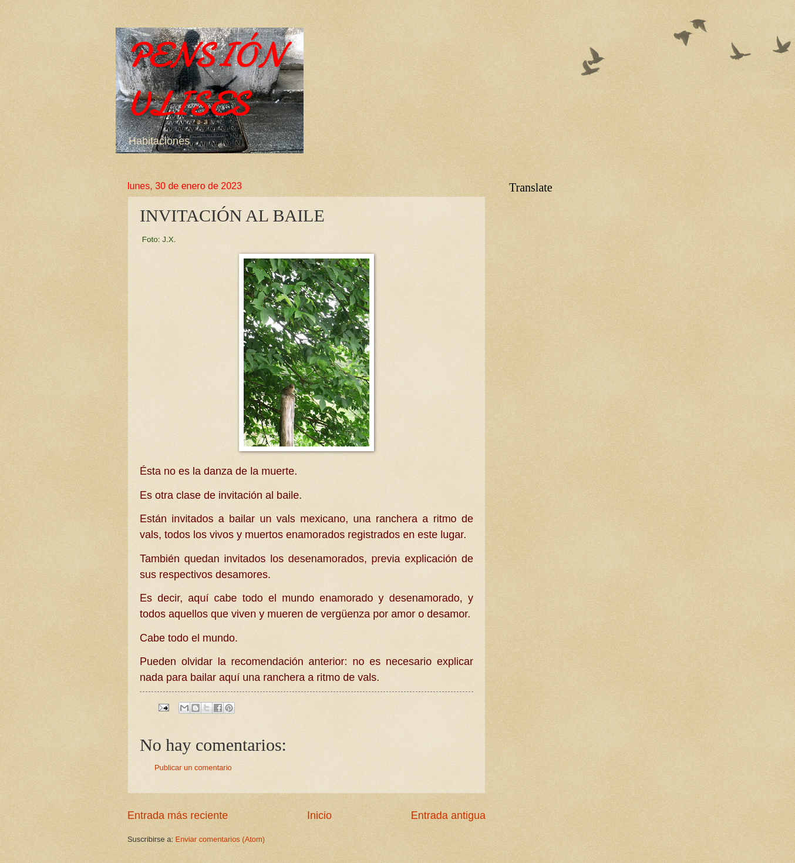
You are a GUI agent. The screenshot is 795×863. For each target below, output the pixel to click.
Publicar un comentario (193, 767)
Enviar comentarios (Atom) (220, 839)
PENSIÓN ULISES (205, 79)
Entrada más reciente (177, 815)
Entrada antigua (448, 815)
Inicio (319, 815)
